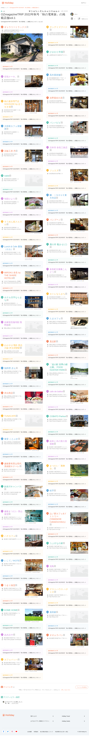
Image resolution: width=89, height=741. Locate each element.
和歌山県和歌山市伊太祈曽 (11, 351)
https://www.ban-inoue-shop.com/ (58, 202)
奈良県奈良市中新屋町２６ (11, 202)
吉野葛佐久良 (56, 98)
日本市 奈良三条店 (58, 147)
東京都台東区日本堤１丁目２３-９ (13, 662)
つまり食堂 (9, 585)
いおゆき (26, 646)
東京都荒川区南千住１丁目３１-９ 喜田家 (60, 615)
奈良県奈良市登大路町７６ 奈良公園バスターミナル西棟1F (20, 252)
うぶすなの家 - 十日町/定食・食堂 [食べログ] (80, 551)
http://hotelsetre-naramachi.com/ (58, 298)
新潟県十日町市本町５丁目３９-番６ (14, 563)
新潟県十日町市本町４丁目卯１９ (58, 569)
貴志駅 (53, 341)
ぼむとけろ (72, 403)
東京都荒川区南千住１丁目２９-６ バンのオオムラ (63, 638)
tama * (71, 181)
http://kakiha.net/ (8, 111)
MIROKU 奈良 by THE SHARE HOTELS (12, 275)
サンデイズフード (58, 27)
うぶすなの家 (56, 543)
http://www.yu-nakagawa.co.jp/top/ (58, 155)
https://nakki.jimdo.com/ (10, 180)
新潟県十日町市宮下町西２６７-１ (58, 595)
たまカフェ (55, 318)
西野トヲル (72, 134)
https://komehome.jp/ (9, 615)
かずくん (26, 112)
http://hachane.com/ (54, 596)
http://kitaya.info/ (53, 617)
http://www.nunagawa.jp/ (10, 494)
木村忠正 (26, 671)
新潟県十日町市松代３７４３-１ (58, 471)
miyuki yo (27, 88)
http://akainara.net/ (9, 155)
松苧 (52, 490)
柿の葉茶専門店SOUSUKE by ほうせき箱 (13, 104)
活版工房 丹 (10, 151)
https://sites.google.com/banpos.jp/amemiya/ (16, 639)
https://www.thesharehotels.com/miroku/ (15, 283)
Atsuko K (72, 305)
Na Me (26, 522)
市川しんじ (3, 62)
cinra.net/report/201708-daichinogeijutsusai (36, 473)
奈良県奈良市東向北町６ (11, 154)
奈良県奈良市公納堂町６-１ (11, 132)
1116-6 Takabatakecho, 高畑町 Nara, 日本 (15, 281)
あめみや (8, 635)
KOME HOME (11, 610)
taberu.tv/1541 (31, 402)
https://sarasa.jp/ (8, 133)
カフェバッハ (11, 659)
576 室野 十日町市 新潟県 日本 (12, 492)
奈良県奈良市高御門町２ (56, 101)
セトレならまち (57, 294)
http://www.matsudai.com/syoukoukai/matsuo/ (61, 495)
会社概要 (29, 731)
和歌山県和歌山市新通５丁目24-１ (58, 419)
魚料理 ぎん (10, 368)
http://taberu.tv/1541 (9, 397)
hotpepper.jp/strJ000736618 (33, 208)
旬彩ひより (9, 199)
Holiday (7, 2)
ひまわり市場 (56, 52)
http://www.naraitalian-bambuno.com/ (59, 224)
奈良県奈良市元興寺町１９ (11, 227)
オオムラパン (56, 635)
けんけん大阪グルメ (29, 137)
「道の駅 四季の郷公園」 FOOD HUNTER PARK (59, 367)
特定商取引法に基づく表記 (61, 731)
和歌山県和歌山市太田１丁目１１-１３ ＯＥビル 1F (63, 394)
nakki (6, 176)
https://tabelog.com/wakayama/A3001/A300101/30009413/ (65, 396)
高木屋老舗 (55, 75)
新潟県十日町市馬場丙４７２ (12, 613)
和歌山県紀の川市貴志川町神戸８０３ (59, 321)
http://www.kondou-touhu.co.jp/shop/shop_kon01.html (64, 276)
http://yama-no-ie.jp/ (54, 529)
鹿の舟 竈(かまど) (58, 244)
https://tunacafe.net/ (9, 420)
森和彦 (26, 498)
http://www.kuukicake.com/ (11, 81)
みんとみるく (73, 646)
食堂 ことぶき (11, 439)
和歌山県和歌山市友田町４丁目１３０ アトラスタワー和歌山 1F (22, 419)
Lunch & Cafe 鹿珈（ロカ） (30, 258)
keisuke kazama (28, 572)
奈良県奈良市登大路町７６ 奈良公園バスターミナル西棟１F (20, 110)
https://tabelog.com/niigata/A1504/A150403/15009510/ (64, 571)
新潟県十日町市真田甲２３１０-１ (58, 447)
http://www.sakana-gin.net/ (11, 373)
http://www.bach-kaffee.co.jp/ (12, 664)
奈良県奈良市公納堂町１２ (11, 179)
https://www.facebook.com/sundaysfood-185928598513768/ (65, 34)
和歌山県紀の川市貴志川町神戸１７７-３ (15, 328)
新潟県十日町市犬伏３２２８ (57, 493)
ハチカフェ (9, 536)
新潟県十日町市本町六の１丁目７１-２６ (15, 588)
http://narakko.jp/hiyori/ (10, 203)
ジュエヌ (54, 170)
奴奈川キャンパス (13, 486)
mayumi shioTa (73, 231)
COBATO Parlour (58, 416)
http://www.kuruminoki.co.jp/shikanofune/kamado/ (63, 252)
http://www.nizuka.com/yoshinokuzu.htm (60, 102)
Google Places (10, 62)
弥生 (71, 109)
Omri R (26, 547)
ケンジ (71, 38)
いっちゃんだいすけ (29, 284)
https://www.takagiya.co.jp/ (56, 79)
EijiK (71, 206)
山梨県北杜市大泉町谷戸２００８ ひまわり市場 (62, 55)
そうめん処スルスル (29, 233)
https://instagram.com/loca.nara (12, 254)
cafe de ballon (56, 391)
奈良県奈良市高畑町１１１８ (57, 297)
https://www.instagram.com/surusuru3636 (15, 229)
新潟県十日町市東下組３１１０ (58, 546)
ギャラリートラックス (15, 27)
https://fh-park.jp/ (53, 374)
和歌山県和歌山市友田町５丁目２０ (14, 371)
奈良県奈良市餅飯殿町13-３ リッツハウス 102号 (62, 126)
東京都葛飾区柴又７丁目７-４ (57, 78)
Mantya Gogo (73, 280)
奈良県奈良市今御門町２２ (56, 223)
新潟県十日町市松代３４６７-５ (58, 527)
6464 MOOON (28, 450)
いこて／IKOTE (11, 560)
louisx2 (71, 525)
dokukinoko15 (73, 452)
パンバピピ (55, 122)
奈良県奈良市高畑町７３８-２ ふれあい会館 (16, 80)
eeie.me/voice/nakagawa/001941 (79, 156)
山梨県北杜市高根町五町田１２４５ (14, 30)
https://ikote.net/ (8, 565)
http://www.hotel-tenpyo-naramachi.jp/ (14, 305)
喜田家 (53, 612)
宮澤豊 (71, 477)
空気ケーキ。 (10, 76)
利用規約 (36, 731)
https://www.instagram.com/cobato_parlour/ (61, 421)
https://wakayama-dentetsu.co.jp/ (13, 352)
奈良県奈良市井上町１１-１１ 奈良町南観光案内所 (63, 250)
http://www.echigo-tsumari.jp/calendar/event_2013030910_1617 (66, 548)
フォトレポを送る (82, 687)
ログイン (83, 3)
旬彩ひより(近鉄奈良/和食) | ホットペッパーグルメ (35, 206)
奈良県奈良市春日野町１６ (56, 201)
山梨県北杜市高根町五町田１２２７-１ (60, 33)
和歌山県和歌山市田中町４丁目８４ (14, 396)
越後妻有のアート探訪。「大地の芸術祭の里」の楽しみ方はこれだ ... (39, 471)
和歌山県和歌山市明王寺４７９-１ (58, 373)
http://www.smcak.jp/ (9, 471)
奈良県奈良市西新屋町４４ (56, 275)
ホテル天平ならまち (29, 309)
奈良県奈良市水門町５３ (56, 173)
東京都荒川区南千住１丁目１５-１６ (14, 638)
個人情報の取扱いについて (46, 731)
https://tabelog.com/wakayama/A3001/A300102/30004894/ (65, 323)
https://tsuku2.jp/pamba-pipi (56, 127)
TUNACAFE (10, 416)
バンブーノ (55, 220)
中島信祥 (26, 379)
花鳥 (52, 566)
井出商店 (8, 393)
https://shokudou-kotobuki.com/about (14, 443)
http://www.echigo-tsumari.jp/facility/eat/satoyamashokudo (20, 519)
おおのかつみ (73, 427)
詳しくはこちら (65, 689)
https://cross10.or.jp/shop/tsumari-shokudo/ (16, 590)
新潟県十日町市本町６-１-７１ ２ (13, 469)
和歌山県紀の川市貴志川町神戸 (58, 344)
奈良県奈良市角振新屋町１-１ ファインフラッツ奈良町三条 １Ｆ (67, 153)
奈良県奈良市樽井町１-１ (11, 303)
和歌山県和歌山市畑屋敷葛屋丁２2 (13, 442)
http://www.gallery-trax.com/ (11, 32)
